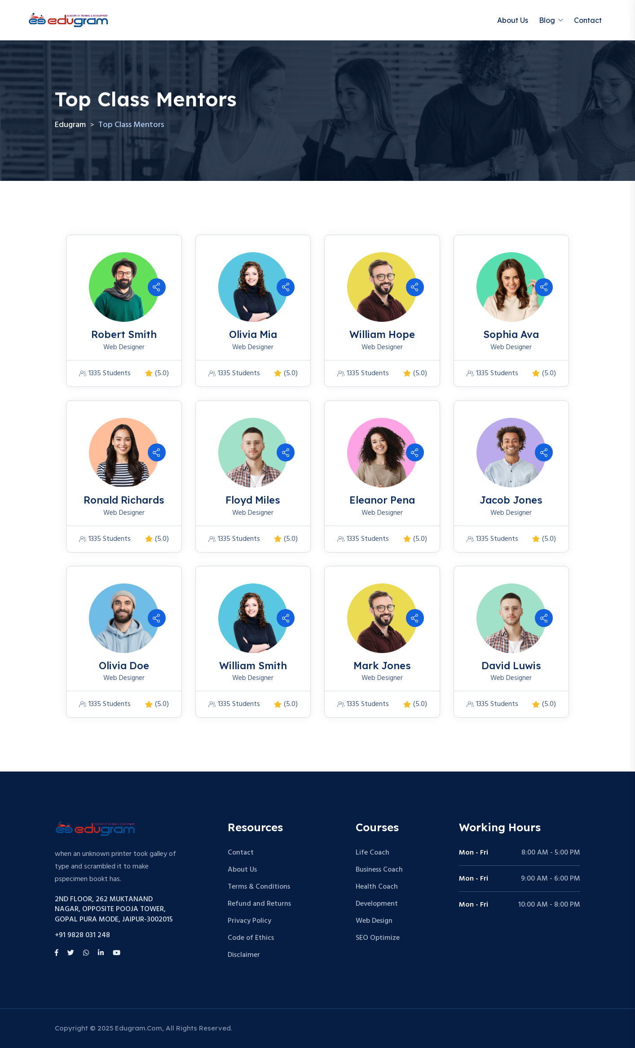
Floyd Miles (252, 500)
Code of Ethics (251, 938)
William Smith (253, 665)
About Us (512, 20)
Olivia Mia (253, 334)
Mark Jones (382, 665)
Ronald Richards (124, 500)
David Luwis (511, 665)
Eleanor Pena (382, 500)
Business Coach (379, 870)
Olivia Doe (124, 665)
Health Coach (377, 887)
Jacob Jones (511, 500)
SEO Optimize (378, 938)
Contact (588, 20)
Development (377, 904)
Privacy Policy (249, 921)
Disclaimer (244, 955)
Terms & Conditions (259, 887)
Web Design (374, 921)
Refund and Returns (259, 904)
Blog (547, 20)
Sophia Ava (511, 334)
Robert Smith (124, 334)
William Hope (382, 334)
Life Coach (372, 853)
